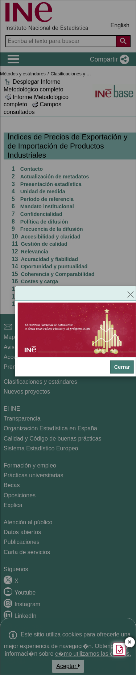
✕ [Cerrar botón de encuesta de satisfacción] (130, 642)
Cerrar (122, 367)
